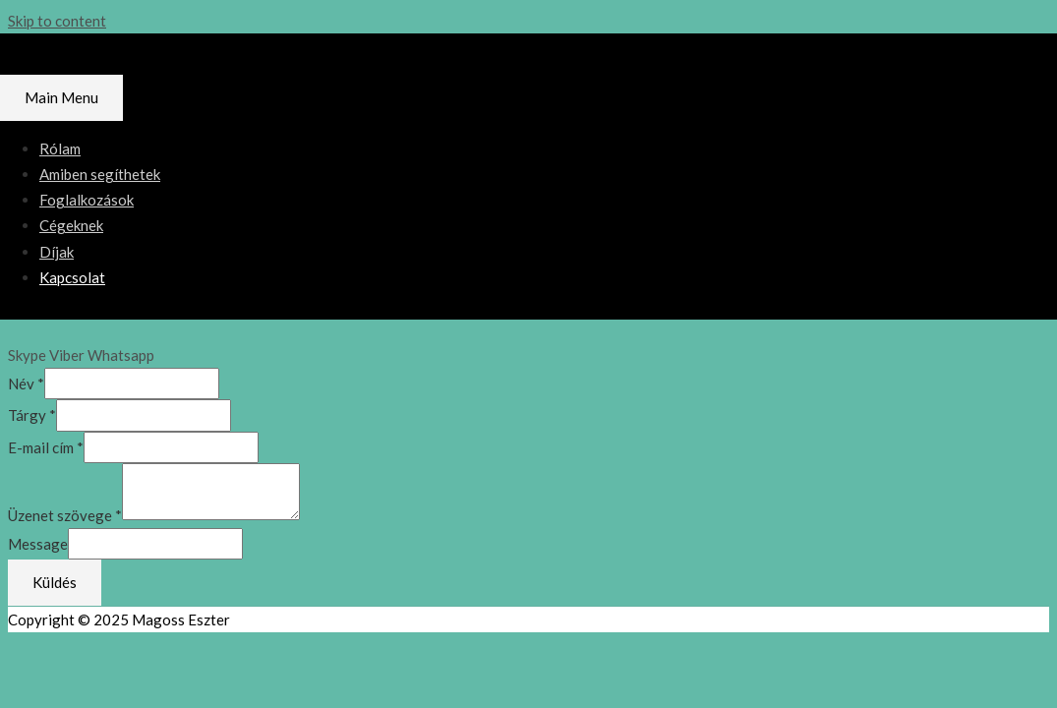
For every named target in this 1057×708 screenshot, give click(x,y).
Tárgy (32, 415)
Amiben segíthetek (99, 174)
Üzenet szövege (65, 514)
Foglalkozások (86, 199)
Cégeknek (71, 225)
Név (26, 383)
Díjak (56, 252)
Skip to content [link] (57, 21)
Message (38, 544)
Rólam (60, 148)
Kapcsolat (72, 277)
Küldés (54, 582)
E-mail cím (46, 447)
